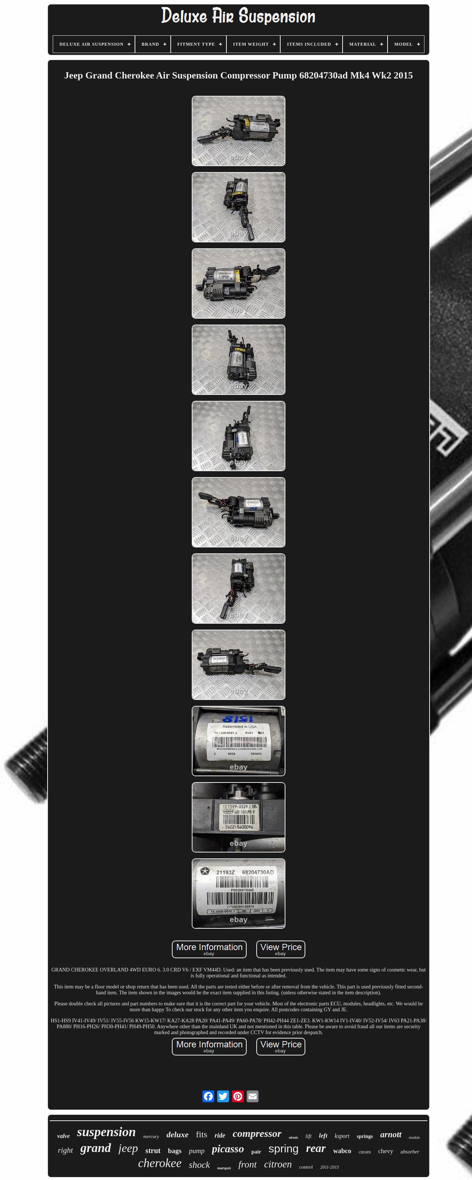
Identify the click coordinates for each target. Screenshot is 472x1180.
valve (63, 1136)
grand (95, 1148)
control (306, 1167)
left (323, 1135)
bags (174, 1151)
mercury (151, 1136)
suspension (106, 1132)
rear (316, 1148)
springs (365, 1136)
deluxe (177, 1134)
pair (256, 1152)
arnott (391, 1134)
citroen (278, 1164)
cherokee (159, 1163)
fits (201, 1134)
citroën (364, 1152)
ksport (342, 1136)
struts (293, 1137)
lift (308, 1136)
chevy (385, 1151)
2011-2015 (329, 1167)
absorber (409, 1152)
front (248, 1164)
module (414, 1137)
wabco (342, 1151)
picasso (228, 1149)
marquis (224, 1168)
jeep (128, 1148)
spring (283, 1148)
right (65, 1150)
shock (199, 1165)
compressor (257, 1133)
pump (196, 1151)
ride (220, 1135)
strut (152, 1150)
